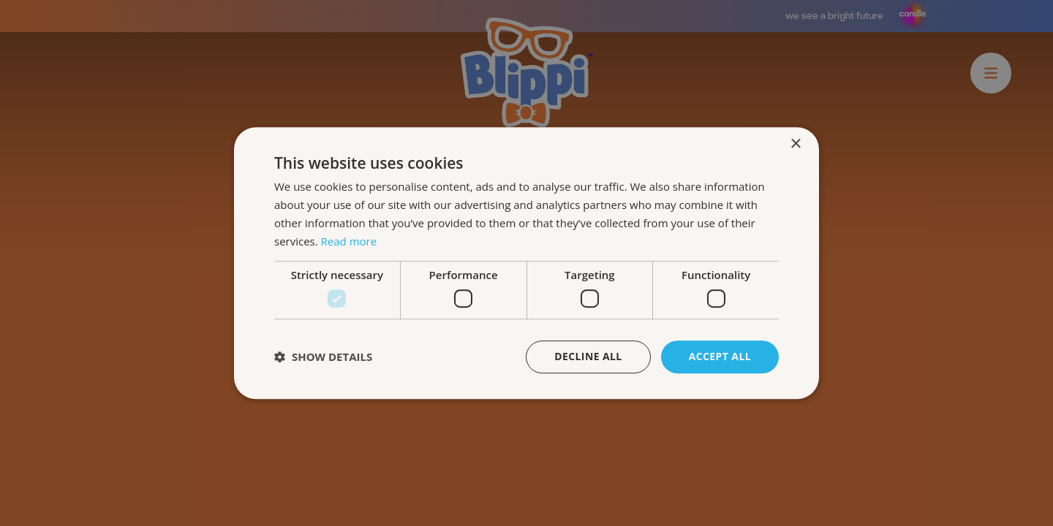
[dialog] (526, 263)
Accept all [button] (720, 356)
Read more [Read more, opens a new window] (349, 241)
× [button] (795, 144)
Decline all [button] (588, 356)
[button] (323, 356)
